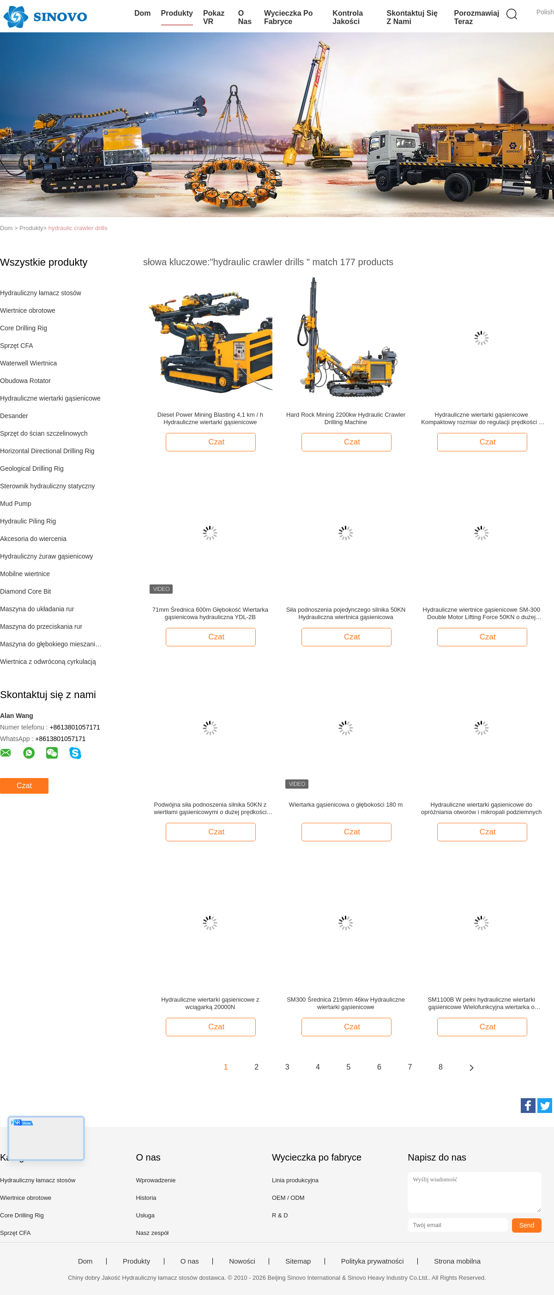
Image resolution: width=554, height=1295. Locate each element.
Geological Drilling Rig (32, 468)
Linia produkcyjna (295, 1180)
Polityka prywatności (372, 1261)
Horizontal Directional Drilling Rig (47, 451)
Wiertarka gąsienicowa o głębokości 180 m (346, 804)
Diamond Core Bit (25, 591)
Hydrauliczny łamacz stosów (40, 293)
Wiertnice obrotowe (27, 310)
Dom (142, 13)
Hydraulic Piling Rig (28, 521)
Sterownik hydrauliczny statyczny (47, 486)
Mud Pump (15, 503)
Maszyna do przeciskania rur (41, 626)
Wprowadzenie (155, 1180)
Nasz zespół (152, 1232)
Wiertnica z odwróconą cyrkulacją (48, 661)
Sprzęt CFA (16, 345)
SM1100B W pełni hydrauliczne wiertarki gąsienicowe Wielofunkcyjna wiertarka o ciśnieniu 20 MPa (481, 1003)
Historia (146, 1197)
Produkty (177, 13)
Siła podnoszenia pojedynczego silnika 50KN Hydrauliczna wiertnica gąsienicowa (346, 613)
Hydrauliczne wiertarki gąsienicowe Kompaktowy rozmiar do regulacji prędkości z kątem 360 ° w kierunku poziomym (481, 418)
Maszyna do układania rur (37, 609)
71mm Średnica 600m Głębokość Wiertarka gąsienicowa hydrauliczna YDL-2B (210, 613)
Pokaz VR (213, 17)
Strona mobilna (457, 1261)
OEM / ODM (288, 1197)
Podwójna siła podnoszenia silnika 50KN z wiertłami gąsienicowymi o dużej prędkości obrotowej (210, 808)
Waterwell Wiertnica (28, 363)
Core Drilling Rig (23, 328)
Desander (14, 416)
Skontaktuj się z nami (412, 17)
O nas (245, 17)
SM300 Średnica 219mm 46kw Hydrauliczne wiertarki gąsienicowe (346, 1003)
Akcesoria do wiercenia (33, 538)
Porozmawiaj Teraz (477, 17)
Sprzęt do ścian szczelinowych (44, 433)
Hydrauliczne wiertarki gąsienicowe (50, 398)
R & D (280, 1215)
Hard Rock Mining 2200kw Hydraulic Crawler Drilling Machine (345, 418)
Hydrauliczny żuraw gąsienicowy (46, 556)
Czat (24, 786)
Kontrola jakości (347, 17)
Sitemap (298, 1261)
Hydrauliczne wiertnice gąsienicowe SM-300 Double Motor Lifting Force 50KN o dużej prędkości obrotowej (481, 613)
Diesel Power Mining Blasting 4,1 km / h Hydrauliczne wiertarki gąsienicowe (210, 418)
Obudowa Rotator (25, 380)
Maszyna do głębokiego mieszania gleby (52, 644)
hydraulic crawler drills (78, 228)
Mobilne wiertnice (25, 574)
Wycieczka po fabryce (288, 17)
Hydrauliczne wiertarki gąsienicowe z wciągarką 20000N (210, 1003)
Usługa (145, 1215)
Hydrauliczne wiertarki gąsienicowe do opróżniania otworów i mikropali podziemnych (481, 808)
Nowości (242, 1261)
